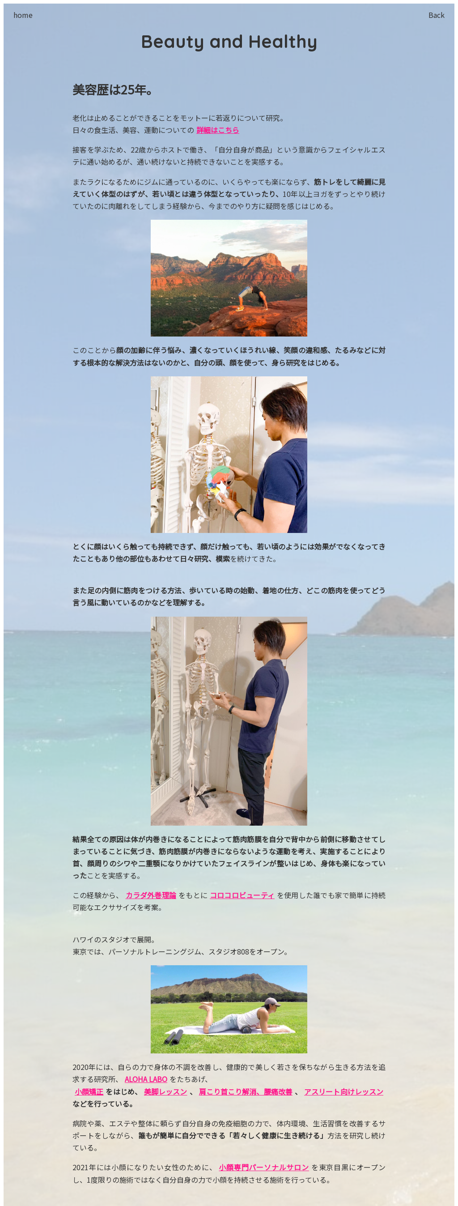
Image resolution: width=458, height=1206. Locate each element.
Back (436, 14)
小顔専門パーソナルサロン (264, 1167)
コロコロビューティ (242, 895)
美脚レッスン (165, 1091)
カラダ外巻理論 (151, 895)
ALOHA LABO (146, 1079)
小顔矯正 (89, 1091)
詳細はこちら (217, 129)
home (23, 14)
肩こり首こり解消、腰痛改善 (246, 1091)
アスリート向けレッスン (343, 1091)
